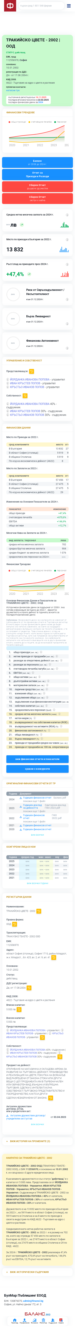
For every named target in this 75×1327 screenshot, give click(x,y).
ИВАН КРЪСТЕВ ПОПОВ (25, 383)
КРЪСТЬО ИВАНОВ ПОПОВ (27, 387)
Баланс (37, 163)
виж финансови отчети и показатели (37, 759)
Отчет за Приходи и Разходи (37, 174)
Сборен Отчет (37, 187)
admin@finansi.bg (33, 1301)
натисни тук (13, 90)
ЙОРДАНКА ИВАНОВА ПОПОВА (29, 379)
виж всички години (37, 883)
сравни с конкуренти (37, 768)
